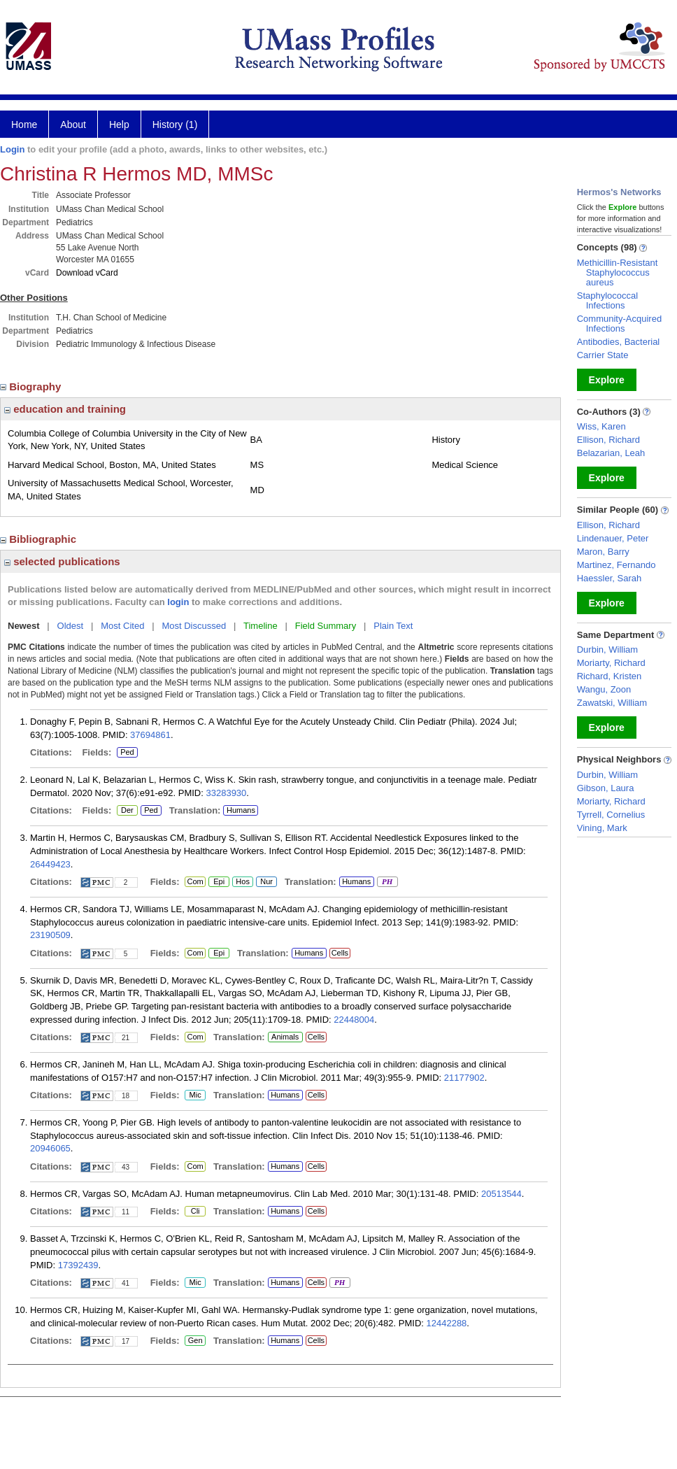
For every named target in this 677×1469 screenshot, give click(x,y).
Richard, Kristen (609, 676)
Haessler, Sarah (609, 578)
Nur (264, 882)
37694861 (150, 735)
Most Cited (122, 625)
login (178, 602)
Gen (193, 1341)
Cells (340, 953)
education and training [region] (65, 409)
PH (387, 882)
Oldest (70, 625)
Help (119, 124)
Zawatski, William (612, 702)
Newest (24, 625)
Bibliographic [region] (39, 539)
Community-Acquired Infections (619, 323)
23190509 (50, 935)
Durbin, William (607, 649)
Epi (218, 882)
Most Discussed (194, 625)
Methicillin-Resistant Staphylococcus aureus (617, 272)
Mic (195, 1095)
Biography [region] (32, 386)
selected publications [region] (62, 561)
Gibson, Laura (605, 788)
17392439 (78, 1265)
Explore (607, 379)
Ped (125, 753)
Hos (241, 882)
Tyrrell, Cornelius (611, 814)
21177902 (464, 1077)
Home (24, 124)
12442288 (447, 1323)
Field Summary (325, 625)
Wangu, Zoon (604, 689)
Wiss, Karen (601, 426)
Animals (285, 1036)
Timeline (260, 625)
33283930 (226, 793)
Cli (195, 1211)
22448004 (354, 1019)
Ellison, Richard (608, 439)
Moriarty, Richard (611, 663)
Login (12, 149)
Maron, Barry (603, 551)
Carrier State (603, 355)
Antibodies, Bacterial (618, 341)
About (73, 124)
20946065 (50, 1148)
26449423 (50, 864)
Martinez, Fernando (616, 565)
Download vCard (87, 273)
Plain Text (393, 625)
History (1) (175, 124)
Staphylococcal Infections (607, 300)
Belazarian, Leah (611, 453)
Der (127, 811)
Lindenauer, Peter (613, 538)
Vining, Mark (602, 828)
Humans (241, 810)
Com (195, 882)
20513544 (501, 1193)
